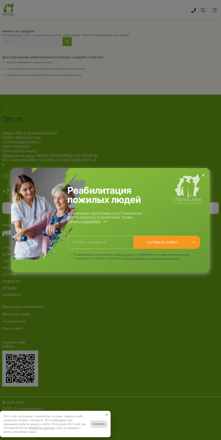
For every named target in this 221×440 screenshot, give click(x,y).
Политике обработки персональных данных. (151, 258)
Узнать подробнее (83, 221)
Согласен (99, 424)
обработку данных (42, 428)
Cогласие (128, 254)
